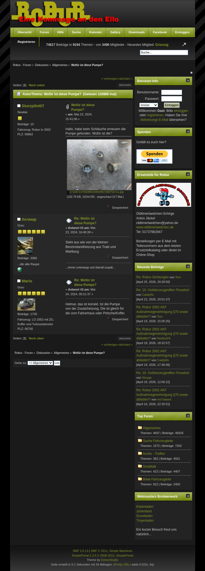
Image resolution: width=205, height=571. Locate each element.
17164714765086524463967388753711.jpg (95, 191)
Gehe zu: (21, 362)
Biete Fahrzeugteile (157, 479)
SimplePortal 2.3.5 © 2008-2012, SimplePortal (102, 555)
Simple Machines (120, 550)
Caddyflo (148, 294)
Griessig (161, 45)
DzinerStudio (109, 559)
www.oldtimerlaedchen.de (155, 227)
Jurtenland (144, 511)
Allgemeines (151, 428)
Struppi (146, 377)
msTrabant (164, 399)
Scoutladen (144, 516)
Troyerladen (145, 520)
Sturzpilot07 (33, 106)
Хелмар (29, 219)
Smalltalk (149, 466)
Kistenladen (145, 507)
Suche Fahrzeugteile (158, 441)
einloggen (181, 111)
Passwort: (152, 99)
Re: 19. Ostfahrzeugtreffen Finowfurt (162, 290)
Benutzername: (148, 92)
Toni (178, 277)
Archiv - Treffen (154, 454)
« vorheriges (109, 78)
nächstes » (125, 78)
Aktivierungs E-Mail (154, 120)
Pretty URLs (123, 564)
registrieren (155, 115)
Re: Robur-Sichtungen (152, 277)
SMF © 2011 (99, 550)
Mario (27, 281)
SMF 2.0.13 (80, 550)
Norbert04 (164, 338)
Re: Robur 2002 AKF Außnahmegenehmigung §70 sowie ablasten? (162, 311)
